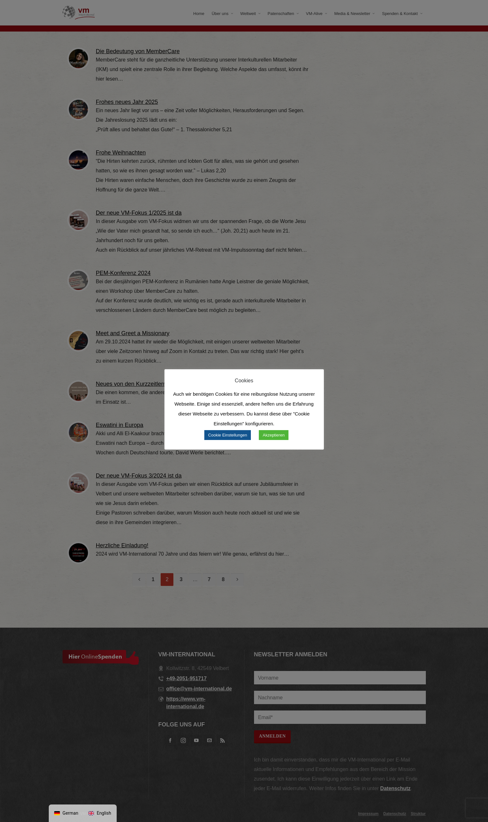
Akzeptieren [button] (274, 435)
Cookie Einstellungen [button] (227, 435)
